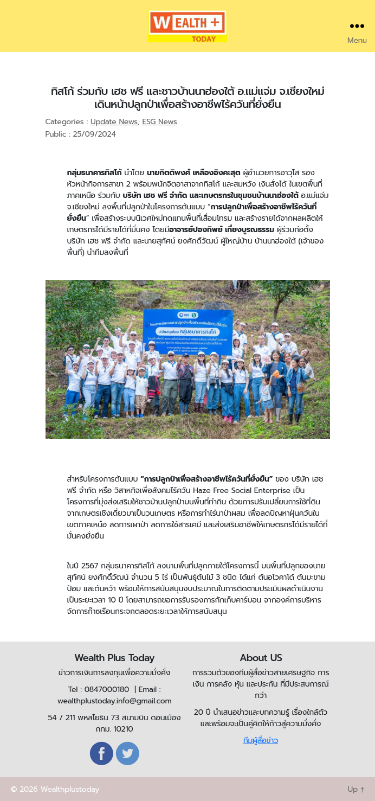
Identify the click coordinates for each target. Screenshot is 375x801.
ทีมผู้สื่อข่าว (260, 740)
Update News (114, 121)
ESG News (159, 121)
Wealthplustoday (69, 789)
